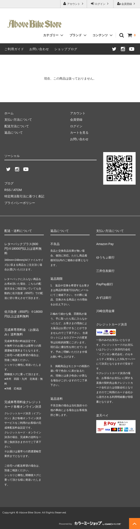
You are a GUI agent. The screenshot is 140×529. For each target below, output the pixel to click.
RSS (7, 190)
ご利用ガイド (14, 49)
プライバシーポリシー (19, 202)
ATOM (17, 190)
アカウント (74, 3)
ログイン (100, 3)
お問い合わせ (39, 49)
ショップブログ (65, 49)
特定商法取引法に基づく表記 (24, 196)
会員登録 (126, 3)
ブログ (9, 183)
